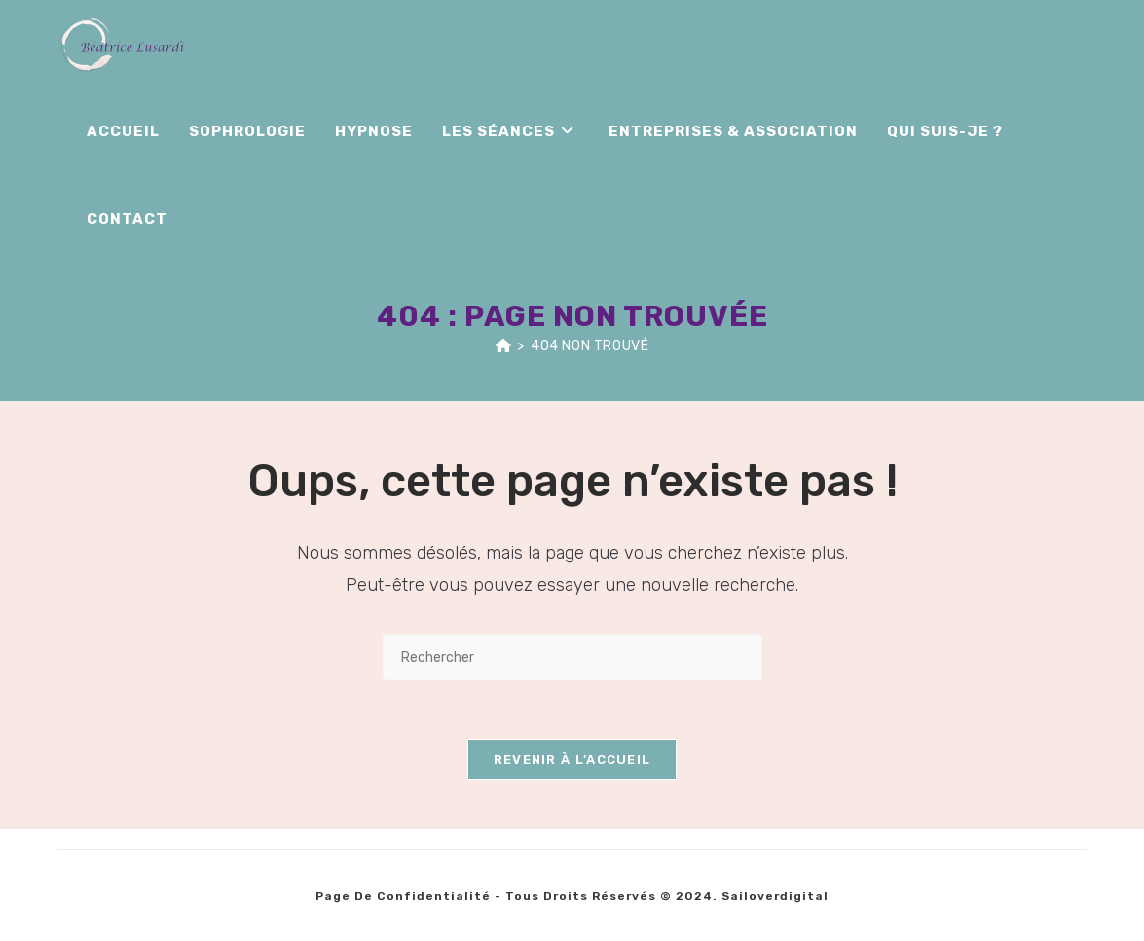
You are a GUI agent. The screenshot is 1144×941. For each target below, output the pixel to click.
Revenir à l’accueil (572, 759)
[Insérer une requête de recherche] (572, 657)
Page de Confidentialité (403, 896)
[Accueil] (504, 346)
